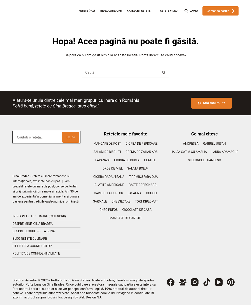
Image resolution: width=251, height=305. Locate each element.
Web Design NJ (90, 297)
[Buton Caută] (163, 72)
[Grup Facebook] (183, 282)
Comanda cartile (220, 11)
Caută (70, 137)
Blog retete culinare (29, 238)
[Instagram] (195, 282)
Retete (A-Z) (86, 10)
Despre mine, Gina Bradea (32, 223)
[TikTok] (207, 282)
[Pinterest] (231, 282)
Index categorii (111, 10)
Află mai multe (211, 103)
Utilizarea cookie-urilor (32, 246)
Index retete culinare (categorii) (39, 216)
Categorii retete (141, 11)
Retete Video (168, 10)
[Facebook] (170, 282)
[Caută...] (120, 72)
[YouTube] (219, 282)
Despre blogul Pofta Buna (33, 231)
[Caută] (191, 11)
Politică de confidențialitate (36, 253)
